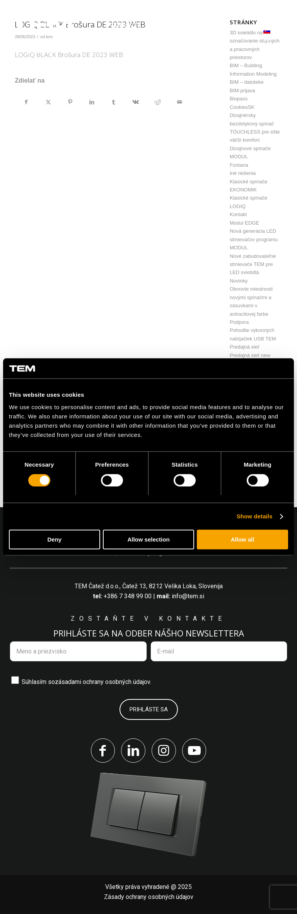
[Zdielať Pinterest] (70, 102)
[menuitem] (123, 25)
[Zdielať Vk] (136, 102)
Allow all (242, 540)
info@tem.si (188, 596)
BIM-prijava (242, 90)
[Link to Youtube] (195, 750)
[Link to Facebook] (102, 750)
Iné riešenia (243, 173)
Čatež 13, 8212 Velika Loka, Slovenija (172, 586)
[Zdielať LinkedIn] (92, 102)
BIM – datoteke (246, 82)
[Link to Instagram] (164, 750)
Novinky (239, 281)
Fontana (239, 165)
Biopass (239, 99)
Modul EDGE (244, 223)
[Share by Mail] (179, 102)
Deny (54, 540)
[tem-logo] (41, 35)
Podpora (239, 322)
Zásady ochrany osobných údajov (148, 897)
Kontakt (238, 214)
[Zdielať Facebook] (26, 102)
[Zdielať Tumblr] (114, 102)
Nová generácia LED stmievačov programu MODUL (254, 239)
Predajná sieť (244, 347)
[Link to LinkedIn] (133, 750)
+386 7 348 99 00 (128, 596)
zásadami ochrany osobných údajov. (103, 682)
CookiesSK (242, 107)
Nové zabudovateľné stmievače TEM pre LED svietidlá (253, 264)
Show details (255, 516)
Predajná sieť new (250, 355)
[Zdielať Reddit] (158, 102)
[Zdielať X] (48, 102)
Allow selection (148, 540)
